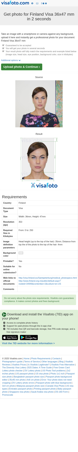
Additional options (11, 60)
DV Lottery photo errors (23, 383)
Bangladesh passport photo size (29, 377)
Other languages (49, 361)
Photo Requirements (41, 358)
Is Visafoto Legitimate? (38, 365)
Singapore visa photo (19, 392)
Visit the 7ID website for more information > (28, 343)
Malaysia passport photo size (30, 386)
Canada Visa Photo (55, 386)
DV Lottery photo (32, 370)
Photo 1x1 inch (57, 374)
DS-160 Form (61, 392)
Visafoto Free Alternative (62, 365)
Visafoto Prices (19, 365)
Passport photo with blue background (53, 383)
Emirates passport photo (20, 389)
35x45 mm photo (17, 380)
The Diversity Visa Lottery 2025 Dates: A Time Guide (27, 367)
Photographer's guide (12, 361)
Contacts (56, 358)
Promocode (7, 395)
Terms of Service (32, 361)
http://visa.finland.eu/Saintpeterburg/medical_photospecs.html (48, 278)
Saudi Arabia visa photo (42, 392)
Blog (61, 361)
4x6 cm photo (33, 380)
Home (26, 358)
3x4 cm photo (8, 386)
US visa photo (42, 374)
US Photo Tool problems (53, 370)
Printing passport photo (45, 389)
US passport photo (25, 374)
